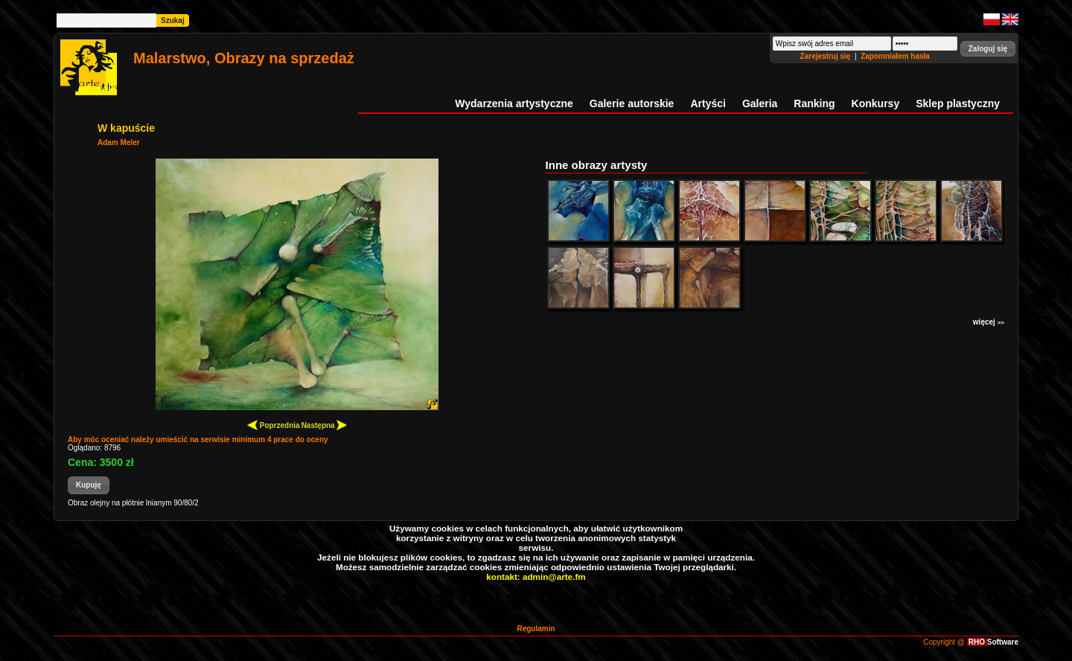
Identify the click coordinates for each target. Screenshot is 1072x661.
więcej (988, 322)
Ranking (814, 103)
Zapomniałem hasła (895, 56)
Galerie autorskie (632, 103)
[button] (987, 49)
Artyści (707, 103)
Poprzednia (273, 425)
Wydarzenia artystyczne (513, 103)
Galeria (759, 103)
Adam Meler (119, 142)
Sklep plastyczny (958, 103)
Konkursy (876, 103)
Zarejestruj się (826, 56)
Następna (325, 425)
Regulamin (536, 629)
